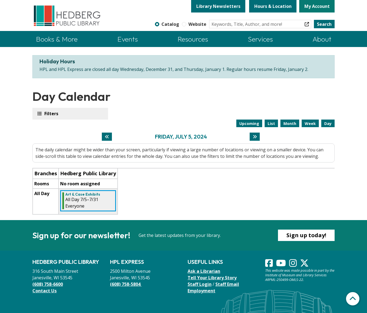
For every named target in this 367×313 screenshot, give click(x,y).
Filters (51, 113)
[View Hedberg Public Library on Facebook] (269, 265)
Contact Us (44, 291)
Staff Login (200, 284)
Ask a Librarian (204, 271)
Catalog (170, 24)
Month (289, 123)
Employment (201, 291)
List (271, 123)
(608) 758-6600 (47, 284)
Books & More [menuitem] (57, 39)
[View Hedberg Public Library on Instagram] (293, 265)
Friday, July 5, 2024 (181, 136)
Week (310, 123)
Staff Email (227, 284)
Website (197, 24)
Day (328, 123)
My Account (317, 6)
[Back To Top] (352, 298)
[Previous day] (107, 137)
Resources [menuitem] (193, 39)
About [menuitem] (322, 39)
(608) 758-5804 (126, 284)
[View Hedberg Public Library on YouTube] (281, 265)
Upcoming (249, 123)
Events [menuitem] (127, 39)
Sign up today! (306, 235)
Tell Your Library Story (212, 278)
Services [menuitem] (260, 39)
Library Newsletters (218, 6)
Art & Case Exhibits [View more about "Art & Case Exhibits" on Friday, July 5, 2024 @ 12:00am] (82, 194)
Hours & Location (273, 6)
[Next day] (255, 137)
